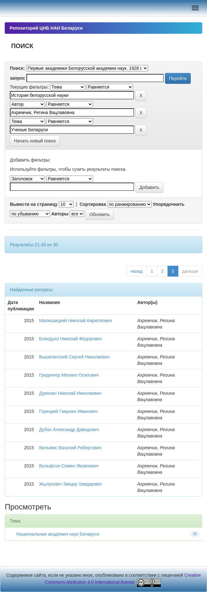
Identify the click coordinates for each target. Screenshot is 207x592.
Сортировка (93, 204)
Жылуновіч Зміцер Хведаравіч (70, 484)
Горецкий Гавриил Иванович (68, 411)
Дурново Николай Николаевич (70, 393)
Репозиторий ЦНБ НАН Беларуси (46, 28)
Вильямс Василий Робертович (70, 447)
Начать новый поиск (35, 140)
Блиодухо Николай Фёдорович (70, 338)
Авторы (59, 213)
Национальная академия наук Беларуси (57, 534)
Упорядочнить (168, 204)
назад (137, 271)
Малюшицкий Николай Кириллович (75, 320)
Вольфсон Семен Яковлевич (69, 465)
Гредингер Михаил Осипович (69, 375)
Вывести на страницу (34, 204)
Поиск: (17, 68)
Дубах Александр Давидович (69, 429)
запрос (17, 78)
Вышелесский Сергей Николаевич (74, 356)
